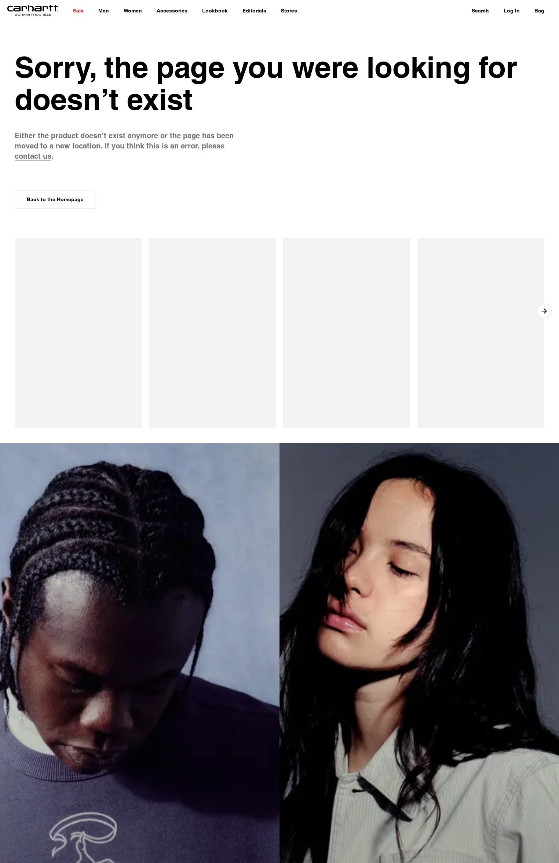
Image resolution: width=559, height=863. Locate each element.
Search (480, 11)
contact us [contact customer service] (33, 156)
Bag (539, 11)
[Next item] (544, 311)
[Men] (103, 11)
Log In (512, 11)
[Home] (32, 11)
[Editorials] (254, 11)
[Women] (133, 11)
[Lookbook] (215, 11)
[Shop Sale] (78, 11)
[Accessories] (172, 11)
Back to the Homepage (55, 199)
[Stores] (289, 11)
